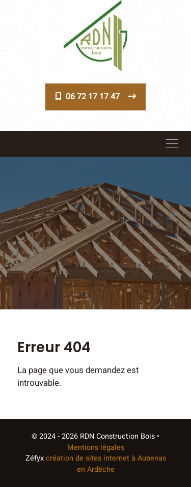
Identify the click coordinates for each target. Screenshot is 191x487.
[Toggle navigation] (172, 143)
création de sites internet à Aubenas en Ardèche (106, 464)
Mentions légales (95, 447)
